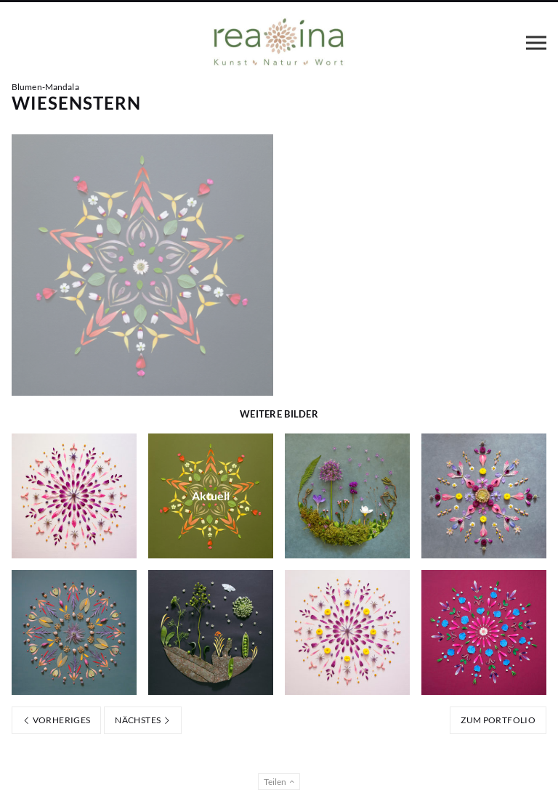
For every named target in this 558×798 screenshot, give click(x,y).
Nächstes (143, 719)
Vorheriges (56, 719)
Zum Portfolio (498, 719)
